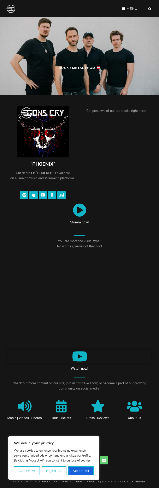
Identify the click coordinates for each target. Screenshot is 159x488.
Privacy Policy (87, 481)
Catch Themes (135, 481)
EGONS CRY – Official (57, 481)
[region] (53, 458)
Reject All (54, 471)
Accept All (81, 471)
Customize (27, 471)
